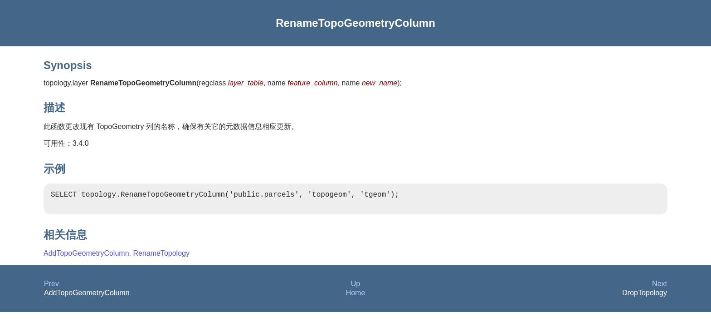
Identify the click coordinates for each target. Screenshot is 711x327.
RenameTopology (161, 257)
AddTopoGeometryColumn (86, 257)
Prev (51, 287)
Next (659, 287)
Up (355, 287)
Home (355, 296)
